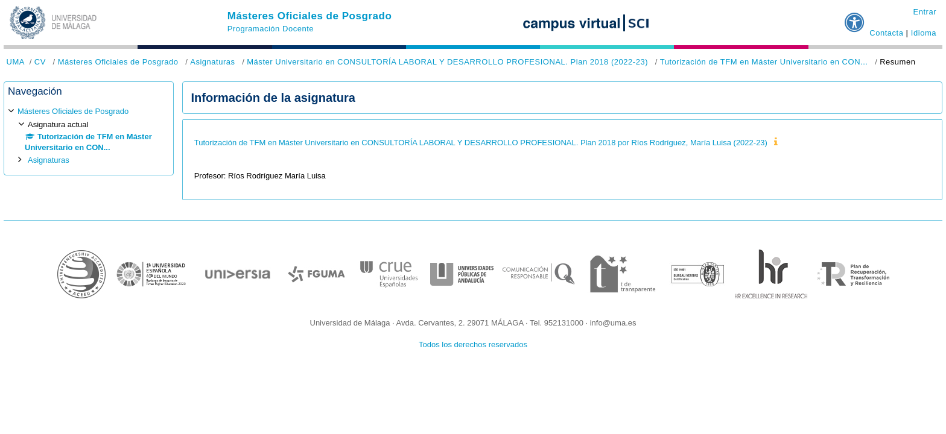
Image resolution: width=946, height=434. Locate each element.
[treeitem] (89, 135)
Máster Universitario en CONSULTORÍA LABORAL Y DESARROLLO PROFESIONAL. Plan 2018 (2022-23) (447, 61)
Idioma (923, 32)
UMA (16, 61)
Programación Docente (270, 28)
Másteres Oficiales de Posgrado (309, 16)
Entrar (924, 11)
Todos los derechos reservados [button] (473, 344)
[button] (855, 17)
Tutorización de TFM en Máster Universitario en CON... (764, 61)
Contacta (886, 32)
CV (40, 61)
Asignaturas (212, 61)
